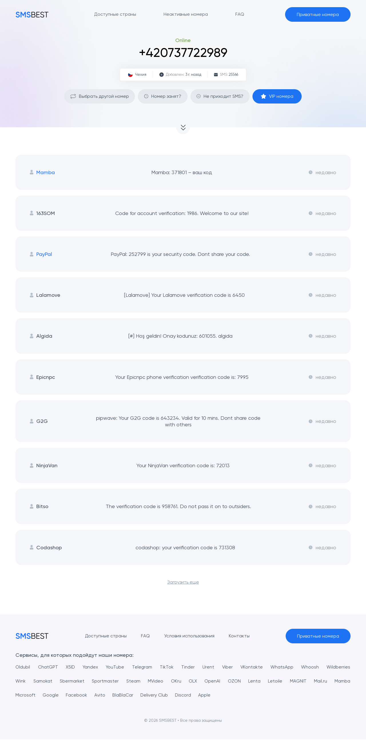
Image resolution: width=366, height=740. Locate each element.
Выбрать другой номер (98, 96)
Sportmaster (105, 681)
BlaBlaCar (122, 695)
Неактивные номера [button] (186, 14)
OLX (193, 681)
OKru (176, 681)
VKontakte (251, 667)
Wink (20, 681)
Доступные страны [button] (115, 14)
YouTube (115, 667)
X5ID (70, 667)
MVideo (156, 681)
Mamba (42, 172)
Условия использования (189, 636)
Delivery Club (154, 695)
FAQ (145, 636)
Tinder (188, 667)
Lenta (254, 681)
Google (51, 695)
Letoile (275, 681)
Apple (205, 695)
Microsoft (25, 695)
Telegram (142, 667)
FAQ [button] (239, 14)
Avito (99, 695)
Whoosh (310, 667)
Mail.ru (320, 681)
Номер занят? (162, 96)
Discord (183, 695)
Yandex (90, 667)
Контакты (238, 636)
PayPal (41, 254)
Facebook (76, 695)
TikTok (166, 667)
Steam (133, 681)
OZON (234, 681)
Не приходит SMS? (220, 96)
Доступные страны (105, 636)
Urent (208, 667)
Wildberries (339, 667)
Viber (227, 667)
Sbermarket (72, 681)
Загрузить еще (183, 582)
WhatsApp (282, 667)
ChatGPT (48, 667)
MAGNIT (298, 681)
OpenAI (212, 681)
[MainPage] (32, 14)
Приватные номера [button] (318, 14)
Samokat (42, 681)
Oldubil (22, 667)
